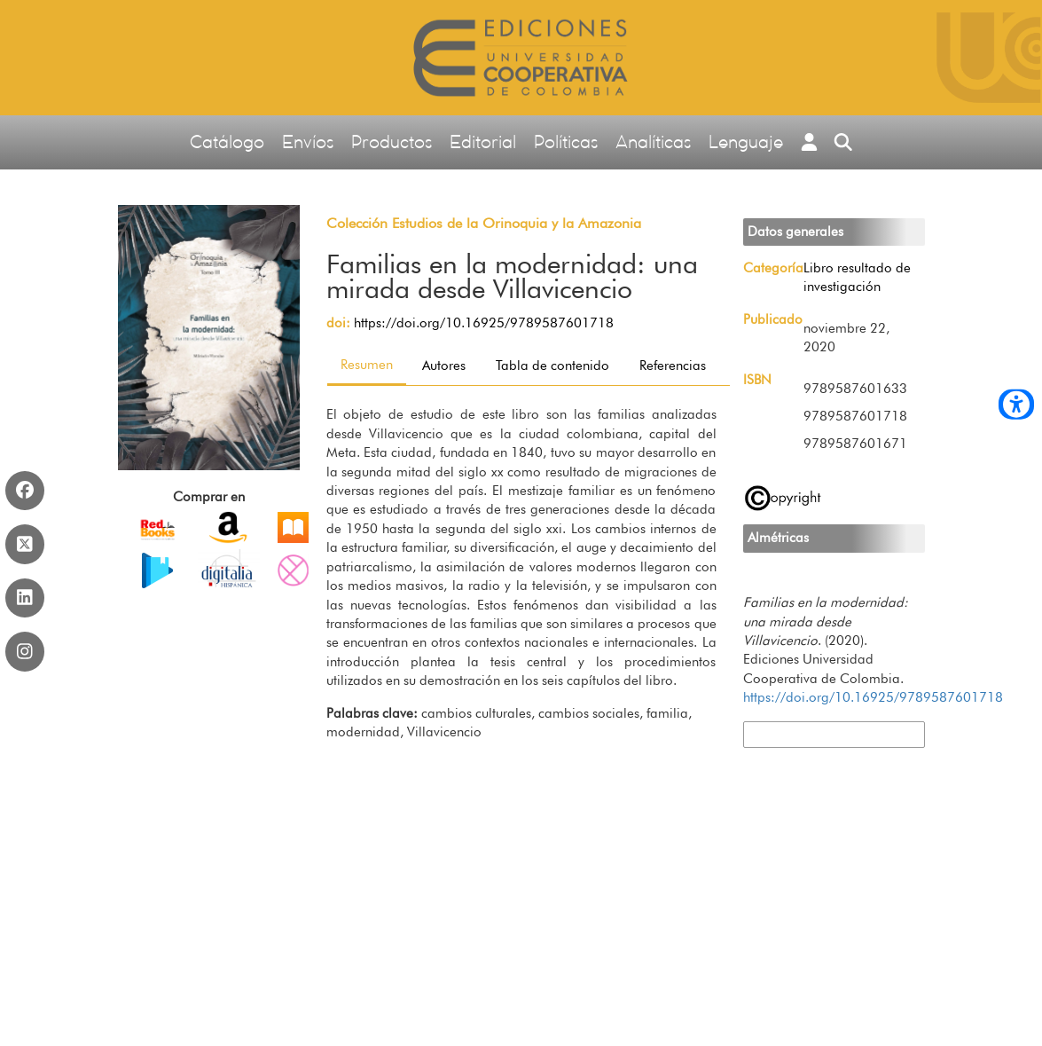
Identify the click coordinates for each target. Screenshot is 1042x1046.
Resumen (367, 365)
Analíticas (653, 141)
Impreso (158, 527)
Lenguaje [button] (746, 141)
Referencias (672, 366)
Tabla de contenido (552, 366)
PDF (293, 527)
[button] (809, 142)
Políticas (566, 141)
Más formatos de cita (803, 733)
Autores (444, 366)
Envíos (307, 141)
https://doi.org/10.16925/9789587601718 (484, 323)
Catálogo (227, 141)
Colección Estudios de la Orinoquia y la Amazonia (483, 223)
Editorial (483, 141)
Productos (391, 141)
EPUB (228, 527)
